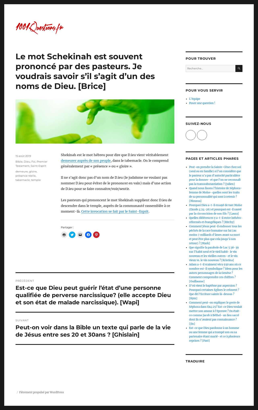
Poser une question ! (202, 103)
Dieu (27, 161)
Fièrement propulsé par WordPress (41, 392)
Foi (33, 161)
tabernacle (23, 180)
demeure (22, 171)
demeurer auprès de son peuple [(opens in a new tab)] (86, 161)
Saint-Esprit (38, 165)
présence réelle (26, 175)
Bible (19, 161)
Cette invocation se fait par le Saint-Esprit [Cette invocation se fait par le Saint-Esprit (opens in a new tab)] (115, 211)
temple (36, 180)
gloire (33, 171)
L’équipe (194, 99)
